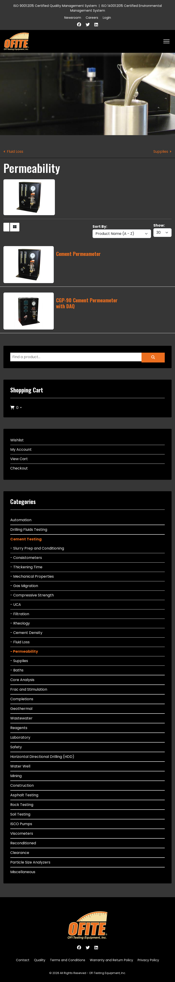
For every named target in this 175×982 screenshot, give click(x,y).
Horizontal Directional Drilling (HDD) (42, 756)
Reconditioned (23, 843)
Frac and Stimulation (28, 689)
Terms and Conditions (67, 960)
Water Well (20, 766)
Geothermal (21, 708)
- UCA (15, 604)
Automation (20, 520)
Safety (16, 747)
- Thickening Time (26, 567)
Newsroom (72, 17)
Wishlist (17, 440)
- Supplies (19, 660)
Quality (39, 960)
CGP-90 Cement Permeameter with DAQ (87, 303)
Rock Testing (21, 804)
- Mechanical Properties (32, 576)
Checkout (19, 468)
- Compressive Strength (32, 595)
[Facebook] (79, 24)
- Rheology (20, 623)
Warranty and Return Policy (111, 960)
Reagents (18, 727)
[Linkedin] (96, 24)
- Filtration (19, 614)
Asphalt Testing (24, 795)
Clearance (19, 852)
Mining (16, 775)
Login (107, 17)
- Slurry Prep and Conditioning (37, 548)
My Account (21, 449)
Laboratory (20, 737)
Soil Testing (20, 814)
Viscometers (21, 833)
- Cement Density (26, 632)
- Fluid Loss (20, 642)
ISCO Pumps (21, 823)
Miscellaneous (22, 872)
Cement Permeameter (78, 253)
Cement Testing (26, 539)
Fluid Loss (15, 151)
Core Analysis (22, 679)
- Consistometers (26, 557)
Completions (21, 699)
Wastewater (21, 718)
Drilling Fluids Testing (28, 529)
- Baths (16, 670)
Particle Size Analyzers (30, 862)
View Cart (19, 458)
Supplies (160, 151)
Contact (22, 960)
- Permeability (24, 651)
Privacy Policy (148, 960)
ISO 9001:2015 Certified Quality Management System (55, 5)
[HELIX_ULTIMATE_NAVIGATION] (166, 41)
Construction (22, 785)
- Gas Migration (24, 585)
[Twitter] (88, 24)
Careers (92, 17)
